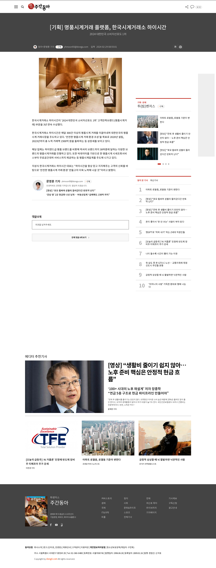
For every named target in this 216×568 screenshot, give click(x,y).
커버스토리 (106, 498)
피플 (103, 517)
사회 (126, 503)
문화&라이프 (130, 508)
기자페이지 (151, 512)
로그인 (199, 7)
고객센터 (76, 547)
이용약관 (85, 547)
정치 (126, 498)
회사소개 (38, 547)
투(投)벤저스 (146, 106)
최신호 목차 (151, 503)
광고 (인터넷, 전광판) (52, 547)
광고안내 (173, 508)
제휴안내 (67, 547)
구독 (59, 47)
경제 (103, 503)
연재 (148, 498)
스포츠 (127, 512)
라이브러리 (151, 508)
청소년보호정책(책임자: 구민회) (120, 547)
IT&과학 (105, 512)
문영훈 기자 (53, 181)
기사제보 (173, 498)
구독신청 (173, 503)
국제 (103, 508)
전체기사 (128, 517)
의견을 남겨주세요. (43, 224)
